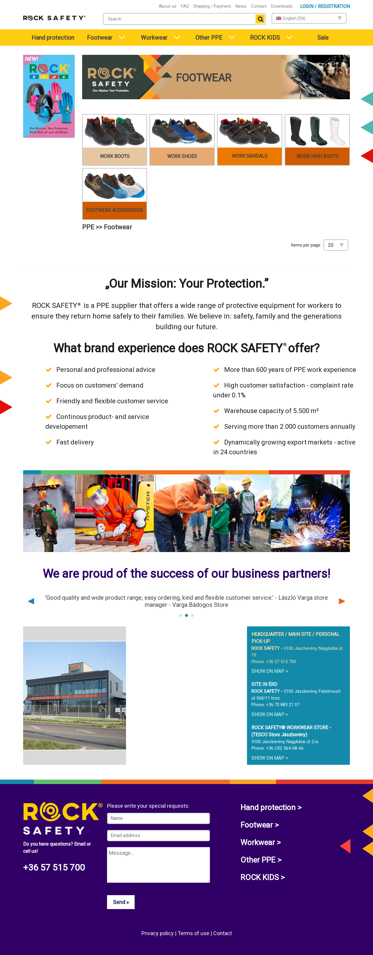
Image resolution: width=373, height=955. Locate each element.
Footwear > (259, 824)
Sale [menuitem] (323, 37)
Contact (259, 6)
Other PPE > (260, 859)
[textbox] (178, 19)
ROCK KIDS (265, 37)
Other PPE (208, 37)
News (240, 6)
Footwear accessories (114, 210)
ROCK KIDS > (262, 877)
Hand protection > (271, 807)
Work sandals (249, 156)
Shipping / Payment (212, 6)
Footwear (99, 37)
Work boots (115, 156)
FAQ (185, 6)
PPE (88, 227)
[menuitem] (50, 37)
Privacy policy (158, 933)
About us (167, 6)
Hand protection (52, 37)
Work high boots (317, 156)
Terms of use (194, 933)
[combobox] (184, 19)
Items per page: (306, 245)
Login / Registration (325, 6)
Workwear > (260, 842)
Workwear (154, 37)
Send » (121, 902)
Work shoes (182, 156)
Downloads (282, 6)
